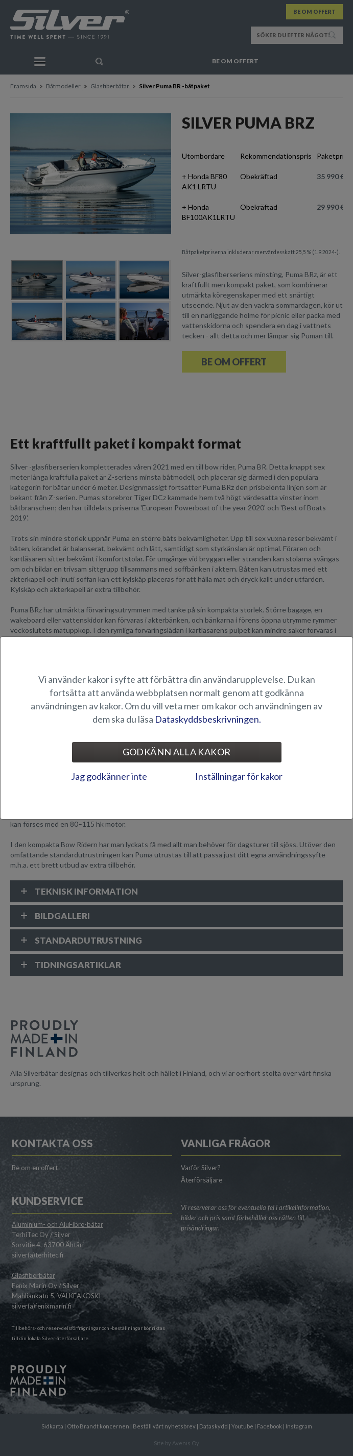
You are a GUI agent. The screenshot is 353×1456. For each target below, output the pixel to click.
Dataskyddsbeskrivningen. (208, 719)
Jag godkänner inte (109, 776)
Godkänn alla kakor (176, 751)
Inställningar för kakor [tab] (239, 776)
